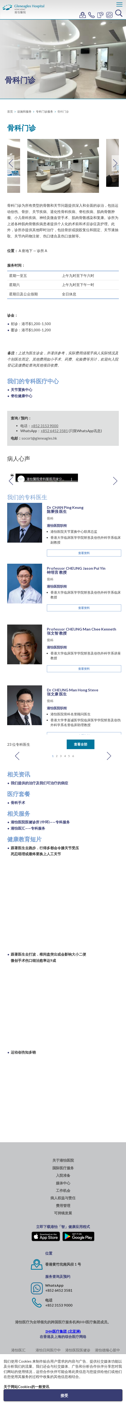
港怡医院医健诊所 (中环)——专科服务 (40, 822)
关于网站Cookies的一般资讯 (26, 1386)
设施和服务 (24, 111)
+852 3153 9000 (44, 426)
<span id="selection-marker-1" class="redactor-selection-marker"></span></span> (65, 1093)
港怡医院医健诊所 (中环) (77, 1352)
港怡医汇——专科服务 (28, 828)
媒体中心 (63, 1183)
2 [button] (57, 756)
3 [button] (61, 756)
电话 (48, 1300)
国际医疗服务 (63, 1168)
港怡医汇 (18, 1350)
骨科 (50, 518)
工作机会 (63, 1190)
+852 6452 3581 (58, 1290)
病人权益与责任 (63, 1198)
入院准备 (63, 1175)
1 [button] (53, 756)
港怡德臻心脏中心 (107, 1352)
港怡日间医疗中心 (48, 1352)
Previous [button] (10, 163)
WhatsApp (54, 1285)
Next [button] (115, 163)
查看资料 (84, 553)
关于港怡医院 (63, 1160)
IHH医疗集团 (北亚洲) (63, 1331)
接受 (64, 1395)
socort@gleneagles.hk (39, 438)
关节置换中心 (21, 389)
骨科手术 (18, 802)
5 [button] (69, 756)
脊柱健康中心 (21, 396)
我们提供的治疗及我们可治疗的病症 (39, 783)
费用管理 (63, 1205)
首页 (10, 111)
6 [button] (73, 756)
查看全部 (80, 744)
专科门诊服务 (44, 111)
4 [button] (65, 756)
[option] (63, 166)
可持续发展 (63, 1213)
